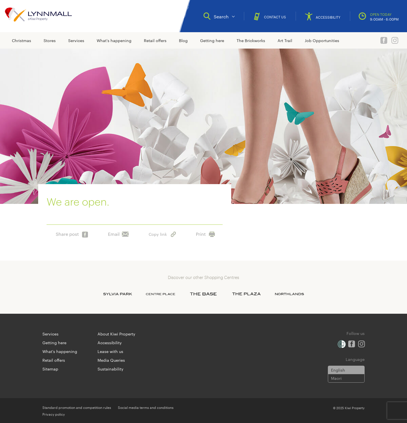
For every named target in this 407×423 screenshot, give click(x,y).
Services (76, 40)
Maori (336, 378)
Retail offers (155, 40)
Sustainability (111, 369)
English (338, 370)
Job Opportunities (322, 40)
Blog (183, 40)
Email (118, 233)
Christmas (21, 40)
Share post (72, 233)
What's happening (114, 40)
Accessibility (110, 342)
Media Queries (111, 360)
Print (205, 233)
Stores (50, 40)
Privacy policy (53, 414)
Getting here (212, 40)
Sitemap (50, 369)
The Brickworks (251, 40)
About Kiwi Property (116, 334)
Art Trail (285, 40)
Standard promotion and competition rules (76, 407)
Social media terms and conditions (146, 407)
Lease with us (110, 351)
